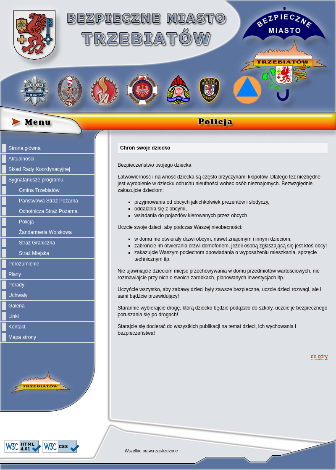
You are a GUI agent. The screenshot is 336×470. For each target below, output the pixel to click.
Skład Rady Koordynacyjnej (39, 169)
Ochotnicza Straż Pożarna (48, 211)
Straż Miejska (34, 253)
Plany (14, 274)
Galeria (16, 306)
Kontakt (17, 327)
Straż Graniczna (37, 243)
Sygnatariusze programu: (36, 180)
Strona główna (24, 148)
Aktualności (21, 159)
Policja (26, 222)
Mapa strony (22, 337)
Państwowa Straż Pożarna (48, 201)
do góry (319, 357)
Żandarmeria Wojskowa (45, 232)
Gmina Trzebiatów (39, 190)
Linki (13, 316)
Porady (16, 285)
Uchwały (17, 295)
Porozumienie (23, 264)
